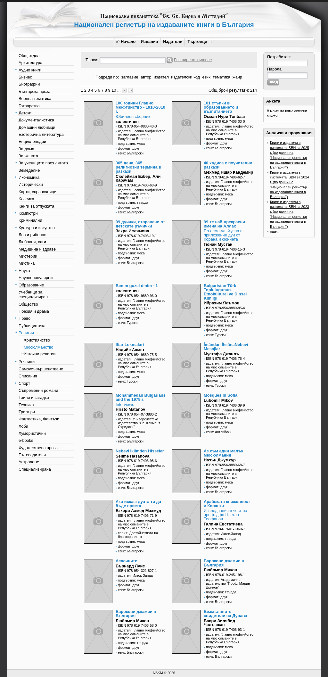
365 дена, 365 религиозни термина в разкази (138, 167)
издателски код (185, 77)
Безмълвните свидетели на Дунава (225, 613)
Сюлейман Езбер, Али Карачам (138, 178)
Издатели (172, 41)
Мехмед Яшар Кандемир (228, 172)
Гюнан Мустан (218, 244)
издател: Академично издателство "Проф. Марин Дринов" (228, 583)
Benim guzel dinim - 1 (137, 285)
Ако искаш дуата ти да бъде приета (138, 503)
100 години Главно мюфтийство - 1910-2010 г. (140, 107)
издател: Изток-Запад (223, 534)
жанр (237, 77)
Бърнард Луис (130, 566)
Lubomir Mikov (218, 400)
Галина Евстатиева (223, 524)
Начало (125, 41)
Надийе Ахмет (130, 349)
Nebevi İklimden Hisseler (140, 451)
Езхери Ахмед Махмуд (138, 510)
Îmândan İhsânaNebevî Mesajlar (226, 346)
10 (113, 90)
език (206, 77)
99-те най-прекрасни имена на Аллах (224, 223)
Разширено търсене (193, 59)
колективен (127, 121)
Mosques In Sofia (220, 395)
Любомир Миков (220, 569)
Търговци (199, 41)
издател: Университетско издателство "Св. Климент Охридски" (139, 423)
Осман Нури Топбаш (224, 116)
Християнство (37, 340)
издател (161, 77)
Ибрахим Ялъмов (222, 303)
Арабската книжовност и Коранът (227, 503)
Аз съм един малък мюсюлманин (223, 453)
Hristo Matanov (130, 409)
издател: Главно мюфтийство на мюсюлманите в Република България (141, 135)
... (119, 90)
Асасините (126, 560)
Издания (149, 41)
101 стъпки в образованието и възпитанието (221, 107)
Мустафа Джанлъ (221, 353)
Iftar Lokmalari (130, 344)
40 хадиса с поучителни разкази (228, 165)
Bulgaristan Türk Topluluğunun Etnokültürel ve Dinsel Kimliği (225, 291)
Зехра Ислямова (132, 230)
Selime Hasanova (132, 456)
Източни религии (39, 353)
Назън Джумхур (220, 460)
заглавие (129, 77)
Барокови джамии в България (224, 562)
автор (146, 77)
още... (275, 231)
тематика (221, 77)
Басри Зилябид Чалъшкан (219, 622)
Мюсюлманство (38, 347)
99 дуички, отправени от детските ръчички (140, 223)
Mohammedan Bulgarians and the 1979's (141, 397)
